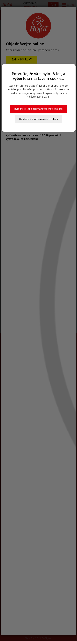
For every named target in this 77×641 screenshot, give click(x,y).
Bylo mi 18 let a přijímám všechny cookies (38, 108)
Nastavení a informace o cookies (38, 119)
